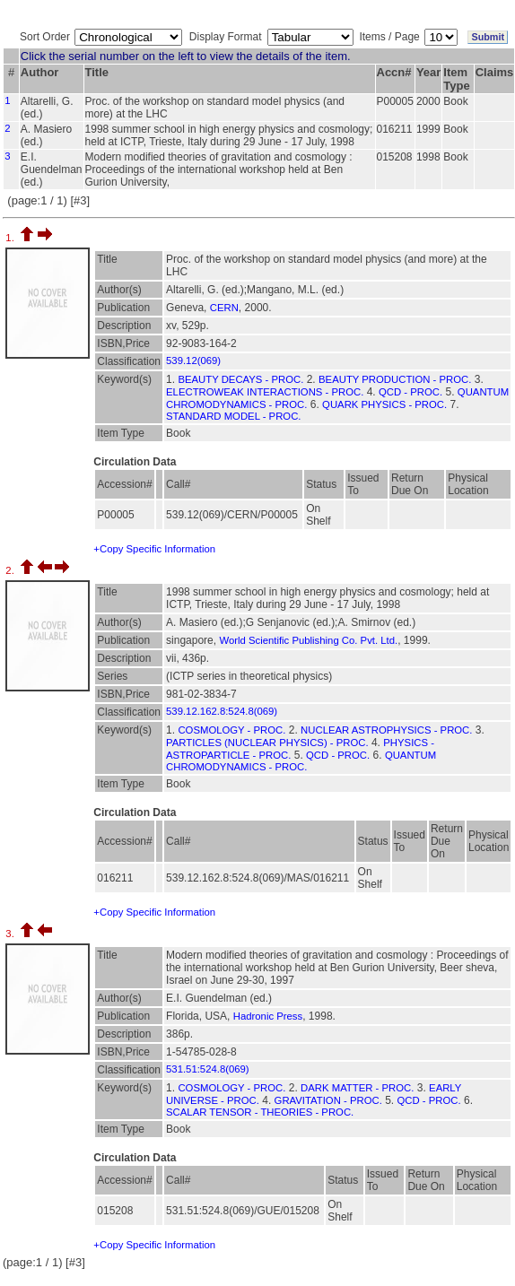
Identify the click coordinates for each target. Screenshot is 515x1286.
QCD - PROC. (410, 392)
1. (11, 237)
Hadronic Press (267, 1016)
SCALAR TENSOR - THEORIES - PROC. (260, 1112)
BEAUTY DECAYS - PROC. (240, 379)
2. (11, 570)
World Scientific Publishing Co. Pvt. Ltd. (308, 640)
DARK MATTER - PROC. (357, 1087)
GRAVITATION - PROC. (328, 1100)
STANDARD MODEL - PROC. (233, 416)
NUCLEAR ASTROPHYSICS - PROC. (386, 730)
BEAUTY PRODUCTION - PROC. (395, 379)
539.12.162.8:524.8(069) (221, 711)
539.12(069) (193, 360)
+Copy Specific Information (154, 548)
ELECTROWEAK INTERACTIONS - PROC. (264, 392)
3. (11, 933)
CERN (224, 307)
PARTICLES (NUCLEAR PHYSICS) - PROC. (267, 742)
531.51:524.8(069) (207, 1069)
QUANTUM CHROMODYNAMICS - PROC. (301, 761)
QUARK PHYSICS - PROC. (384, 404)
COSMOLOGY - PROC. (231, 730)
